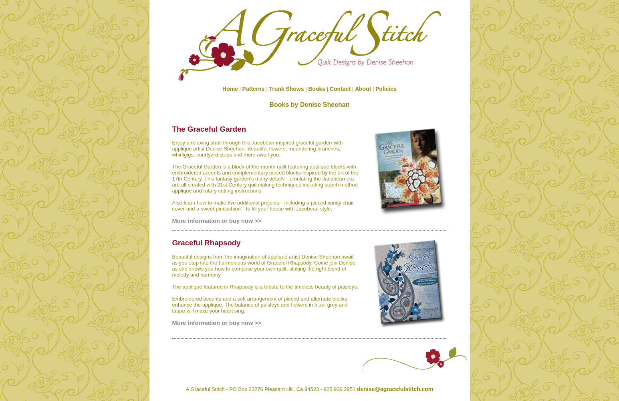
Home (230, 89)
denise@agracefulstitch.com (395, 389)
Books (317, 89)
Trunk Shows (286, 89)
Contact (341, 89)
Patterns (254, 89)
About (363, 89)
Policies (386, 89)
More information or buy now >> (217, 221)
